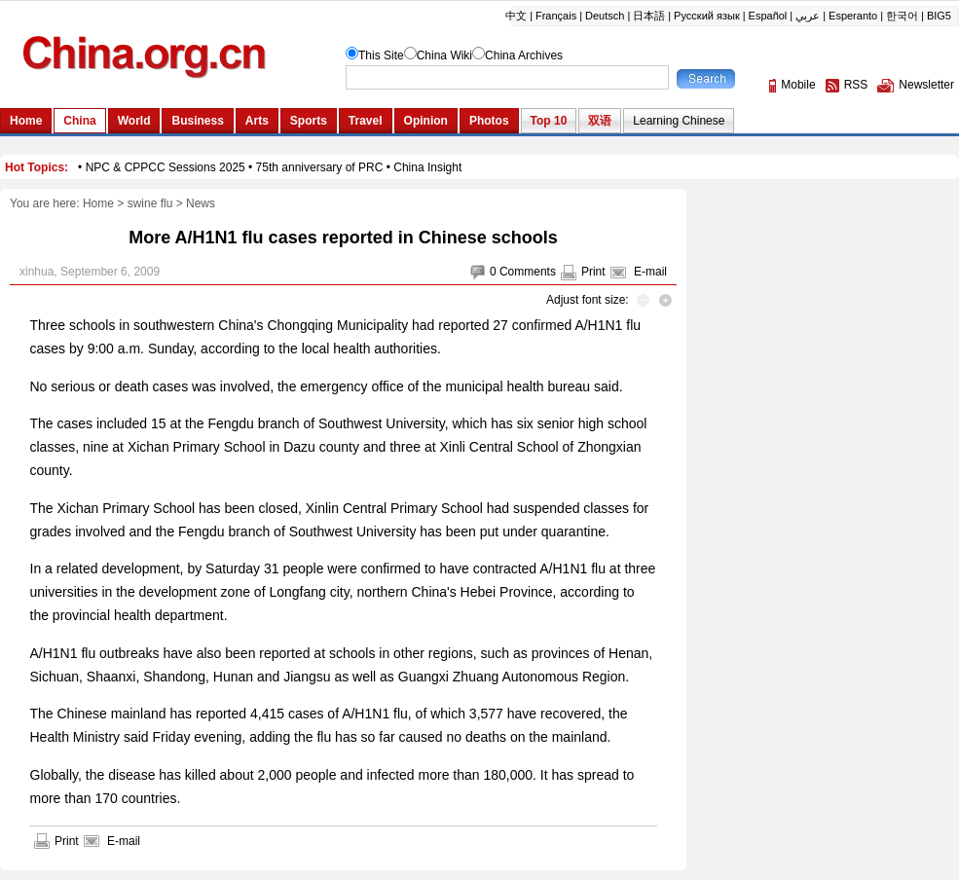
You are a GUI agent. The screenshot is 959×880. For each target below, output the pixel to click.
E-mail (650, 271)
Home (98, 203)
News (200, 203)
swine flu (150, 203)
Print (593, 271)
